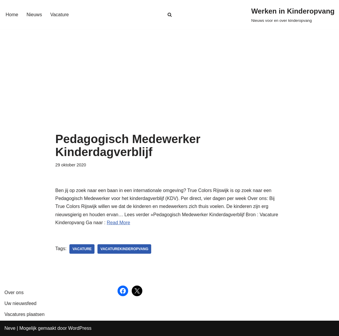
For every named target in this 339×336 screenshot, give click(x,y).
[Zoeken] (169, 14)
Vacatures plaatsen (24, 314)
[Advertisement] (169, 88)
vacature (82, 249)
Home (12, 14)
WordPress (80, 328)
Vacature (59, 14)
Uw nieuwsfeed (20, 303)
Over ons (14, 292)
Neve (9, 328)
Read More (118, 222)
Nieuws (34, 14)
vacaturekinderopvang (124, 249)
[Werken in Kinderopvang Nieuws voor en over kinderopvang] (293, 14)
